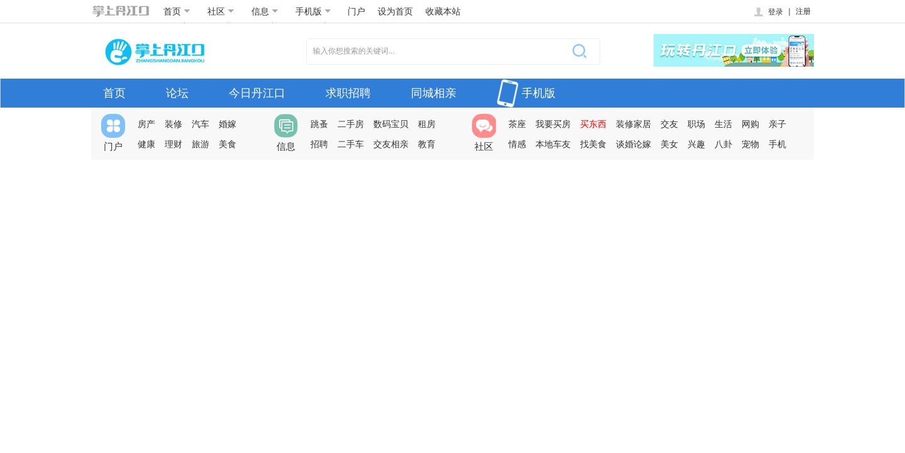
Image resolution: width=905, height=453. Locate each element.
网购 (750, 124)
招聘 (319, 144)
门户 (356, 11)
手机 (777, 144)
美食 (227, 144)
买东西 (593, 124)
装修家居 (633, 124)
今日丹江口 (257, 93)
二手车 (350, 144)
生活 (723, 124)
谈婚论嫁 (633, 144)
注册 (803, 11)
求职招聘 (348, 93)
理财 (173, 144)
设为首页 (395, 11)
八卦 (723, 144)
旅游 (200, 144)
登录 (767, 12)
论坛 (177, 93)
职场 (696, 124)
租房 (427, 124)
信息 (264, 11)
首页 (176, 11)
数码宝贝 (391, 124)
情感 (517, 144)
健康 (146, 144)
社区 (220, 11)
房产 (146, 124)
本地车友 (553, 144)
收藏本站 (443, 11)
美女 (669, 144)
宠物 (750, 144)
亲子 (777, 124)
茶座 (517, 124)
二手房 (350, 124)
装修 (173, 124)
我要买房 (553, 124)
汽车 (200, 124)
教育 (427, 144)
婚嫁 (227, 124)
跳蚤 (319, 124)
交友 (669, 124)
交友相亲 (391, 144)
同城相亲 (433, 93)
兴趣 (696, 144)
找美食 (593, 144)
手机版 (313, 11)
